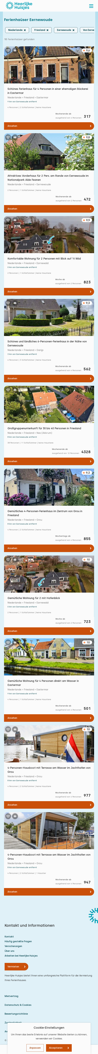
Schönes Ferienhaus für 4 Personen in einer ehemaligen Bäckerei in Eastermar (48, 90)
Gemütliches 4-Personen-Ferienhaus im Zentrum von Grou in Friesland (45, 513)
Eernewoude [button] (64, 30)
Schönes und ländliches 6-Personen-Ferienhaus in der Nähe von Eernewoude (47, 343)
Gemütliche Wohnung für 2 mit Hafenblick (34, 598)
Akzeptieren (55, 1047)
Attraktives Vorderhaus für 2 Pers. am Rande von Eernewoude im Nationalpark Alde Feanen (48, 177)
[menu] (91, 6)
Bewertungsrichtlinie (16, 1013)
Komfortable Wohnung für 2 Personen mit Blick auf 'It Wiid (44, 258)
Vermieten (13, 966)
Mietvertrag (11, 996)
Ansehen (12, 126)
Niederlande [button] (15, 30)
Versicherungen (13, 946)
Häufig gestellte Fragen (18, 941)
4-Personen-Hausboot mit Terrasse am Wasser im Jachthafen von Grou (49, 769)
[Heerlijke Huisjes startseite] (19, 6)
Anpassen (35, 1047)
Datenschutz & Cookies (18, 1005)
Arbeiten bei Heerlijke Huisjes (21, 955)
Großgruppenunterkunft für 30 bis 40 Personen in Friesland (44, 428)
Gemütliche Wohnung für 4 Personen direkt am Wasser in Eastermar (43, 682)
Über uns (9, 951)
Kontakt (9, 936)
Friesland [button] (39, 30)
